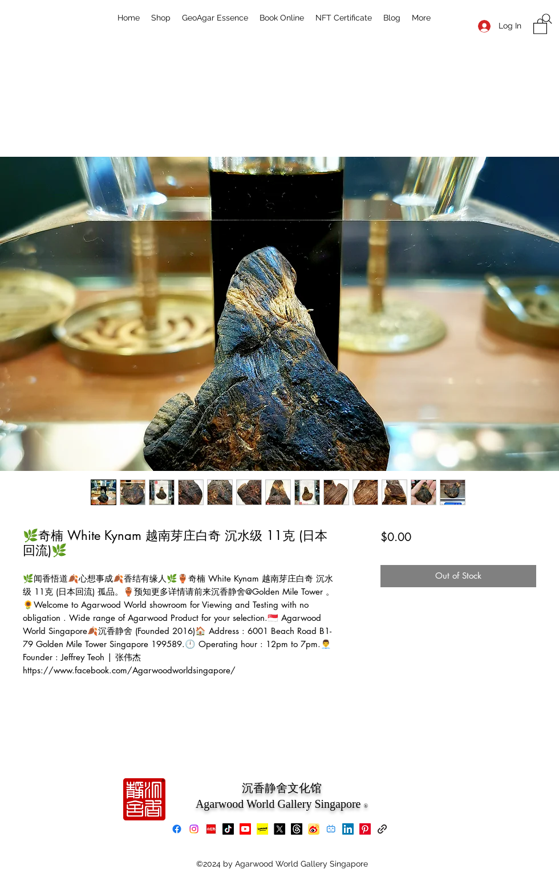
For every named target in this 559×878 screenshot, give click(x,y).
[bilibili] (331, 829)
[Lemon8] (262, 829)
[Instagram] (194, 829)
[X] (279, 829)
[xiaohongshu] (211, 829)
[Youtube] (245, 829)
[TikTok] (228, 829)
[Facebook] (177, 829)
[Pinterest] (365, 829)
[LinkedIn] (348, 829)
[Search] (547, 19)
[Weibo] (313, 829)
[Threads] (296, 829)
